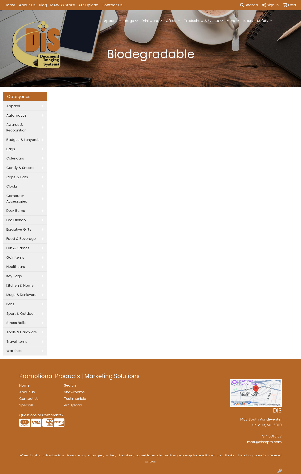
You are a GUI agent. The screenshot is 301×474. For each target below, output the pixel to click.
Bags (129, 20)
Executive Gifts (18, 229)
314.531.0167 (272, 436)
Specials (26, 405)
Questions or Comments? (41, 415)
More (231, 20)
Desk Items (15, 210)
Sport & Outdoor (20, 313)
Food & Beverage (21, 238)
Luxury (248, 20)
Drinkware (150, 20)
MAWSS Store (62, 5)
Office (171, 20)
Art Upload (88, 5)
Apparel (110, 20)
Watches (14, 350)
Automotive (16, 115)
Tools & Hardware (21, 332)
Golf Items (15, 257)
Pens (10, 304)
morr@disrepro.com (264, 442)
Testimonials (75, 398)
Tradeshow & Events (201, 20)
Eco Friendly (16, 220)
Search (249, 5)
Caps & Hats (17, 177)
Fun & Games (17, 248)
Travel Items (16, 341)
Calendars (15, 158)
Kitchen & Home (20, 285)
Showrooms (74, 392)
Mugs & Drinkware (21, 294)
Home (10, 5)
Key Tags (14, 276)
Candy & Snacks (20, 167)
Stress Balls (16, 322)
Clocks (12, 186)
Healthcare (15, 266)
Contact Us (112, 5)
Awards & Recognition (16, 127)
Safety (262, 20)
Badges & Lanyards (23, 139)
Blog (43, 5)
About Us (27, 5)
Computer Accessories (16, 198)
